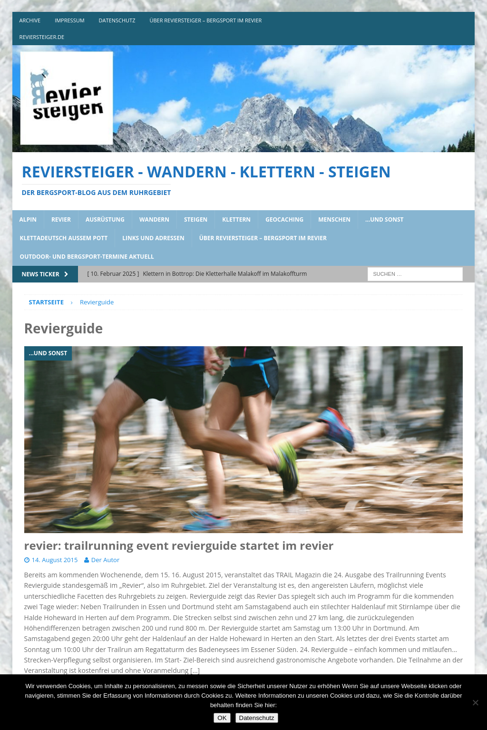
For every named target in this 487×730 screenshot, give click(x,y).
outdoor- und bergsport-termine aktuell (87, 257)
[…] (195, 670)
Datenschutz (256, 717)
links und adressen (153, 238)
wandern (154, 219)
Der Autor (105, 559)
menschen (334, 219)
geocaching (284, 219)
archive (30, 20)
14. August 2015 (55, 559)
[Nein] (475, 702)
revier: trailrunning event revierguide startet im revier (179, 545)
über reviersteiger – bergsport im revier (205, 20)
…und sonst (384, 219)
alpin (28, 219)
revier (61, 219)
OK (221, 717)
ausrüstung (105, 219)
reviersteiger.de (42, 36)
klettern (236, 219)
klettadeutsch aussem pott (64, 238)
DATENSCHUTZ (117, 20)
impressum (69, 20)
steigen (195, 219)
